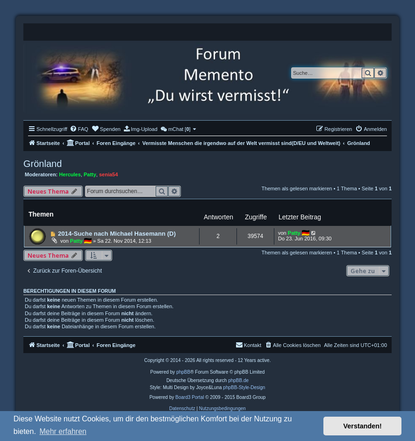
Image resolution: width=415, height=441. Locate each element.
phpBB (183, 372)
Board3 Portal (189, 397)
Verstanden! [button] (362, 426)
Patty (90, 174)
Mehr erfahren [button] (62, 431)
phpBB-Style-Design (244, 387)
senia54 (108, 174)
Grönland (42, 164)
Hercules (69, 174)
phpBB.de (238, 380)
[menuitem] (79, 129)
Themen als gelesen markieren (297, 188)
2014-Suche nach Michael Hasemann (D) (117, 233)
